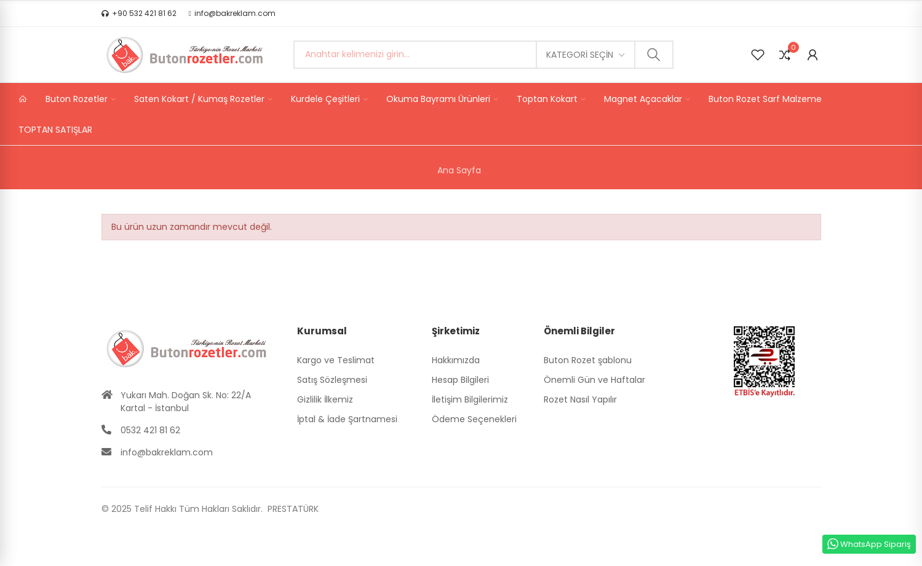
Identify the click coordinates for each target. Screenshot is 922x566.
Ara (654, 55)
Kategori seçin (579, 55)
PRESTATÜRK (292, 509)
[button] (139, 13)
